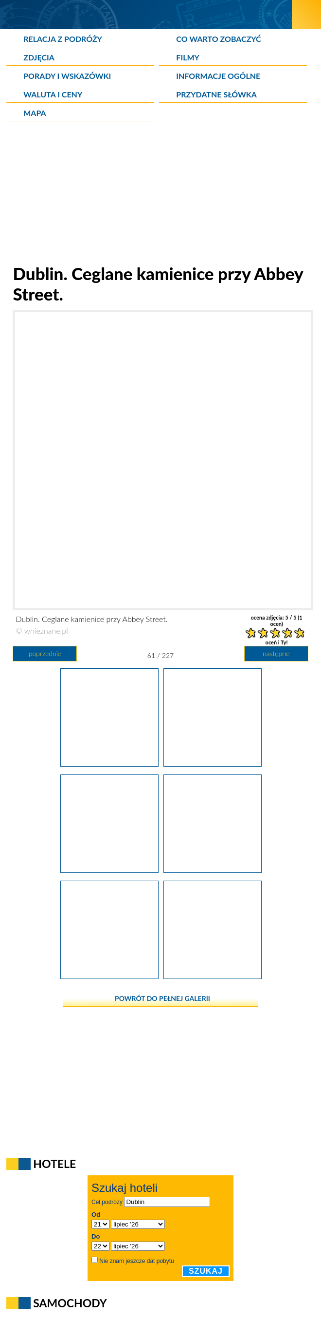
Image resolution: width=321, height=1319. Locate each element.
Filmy (187, 57)
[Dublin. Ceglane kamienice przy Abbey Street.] (212, 763)
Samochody (70, 1303)
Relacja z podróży (62, 38)
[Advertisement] (160, 195)
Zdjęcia (38, 57)
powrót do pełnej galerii (162, 998)
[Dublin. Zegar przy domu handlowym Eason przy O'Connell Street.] (212, 975)
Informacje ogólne (218, 75)
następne (276, 653)
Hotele (54, 1163)
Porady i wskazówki (67, 75)
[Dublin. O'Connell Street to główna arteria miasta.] (212, 869)
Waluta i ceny (52, 94)
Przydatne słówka (216, 94)
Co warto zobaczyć (218, 38)
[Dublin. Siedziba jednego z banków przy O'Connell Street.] (109, 975)
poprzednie (45, 653)
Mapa (34, 112)
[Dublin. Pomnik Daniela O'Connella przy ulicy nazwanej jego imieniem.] (109, 869)
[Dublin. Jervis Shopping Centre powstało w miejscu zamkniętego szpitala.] (109, 763)
